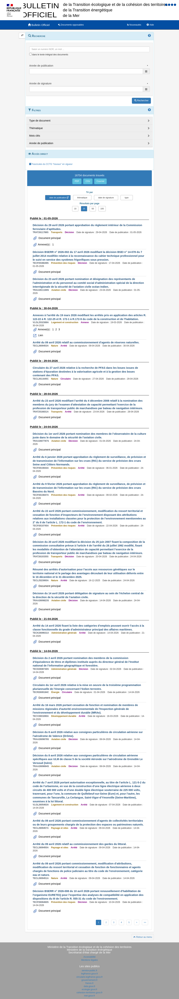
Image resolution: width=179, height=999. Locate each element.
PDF (77, 181)
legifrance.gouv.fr (89, 973)
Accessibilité (89, 957)
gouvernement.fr (89, 980)
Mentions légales (89, 960)
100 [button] (102, 209)
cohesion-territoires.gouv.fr (89, 992)
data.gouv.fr (89, 986)
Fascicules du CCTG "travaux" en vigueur (51, 164)
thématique (82, 197)
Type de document (39, 120)
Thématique (36, 128)
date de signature (106, 197)
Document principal (49, 238)
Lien (40, 335)
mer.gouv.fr (89, 995)
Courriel (100, 181)
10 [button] (75, 209)
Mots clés (34, 135)
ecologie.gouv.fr (89, 989)
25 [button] (84, 209)
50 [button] (93, 209)
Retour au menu (142, 937)
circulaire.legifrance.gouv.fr (89, 977)
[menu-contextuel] (30, 54)
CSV (88, 181)
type (127, 197)
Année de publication (41, 143)
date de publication (57, 197)
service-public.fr (89, 970)
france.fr (89, 983)
